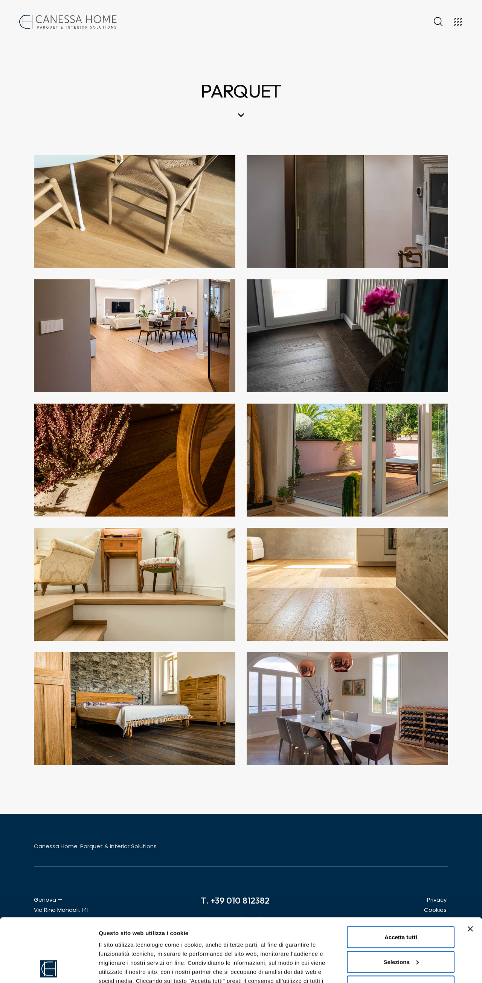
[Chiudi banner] (470, 869)
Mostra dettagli (119, 968)
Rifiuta (401, 927)
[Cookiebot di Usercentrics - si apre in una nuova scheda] (49, 968)
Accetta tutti (400, 877)
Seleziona (400, 902)
